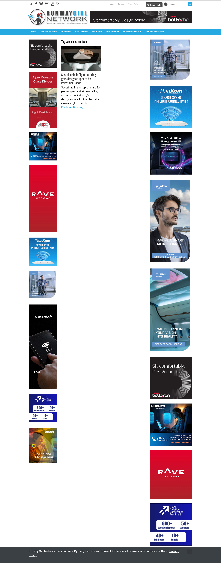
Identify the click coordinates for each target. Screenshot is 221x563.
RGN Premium (112, 31)
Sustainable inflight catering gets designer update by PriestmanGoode (78, 78)
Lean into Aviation (48, 31)
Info (166, 4)
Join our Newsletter (154, 31)
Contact (121, 4)
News (33, 31)
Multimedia (65, 31)
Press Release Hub (132, 31)
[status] (189, 551)
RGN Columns (81, 31)
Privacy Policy (133, 4)
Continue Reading (72, 107)
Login (112, 4)
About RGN (97, 31)
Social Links (156, 5)
